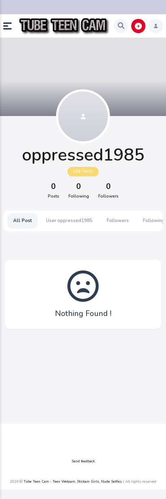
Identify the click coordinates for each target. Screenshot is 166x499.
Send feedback (83, 461)
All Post (22, 220)
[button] (10, 26)
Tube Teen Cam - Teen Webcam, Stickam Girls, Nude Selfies (72, 481)
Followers (118, 220)
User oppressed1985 (69, 220)
